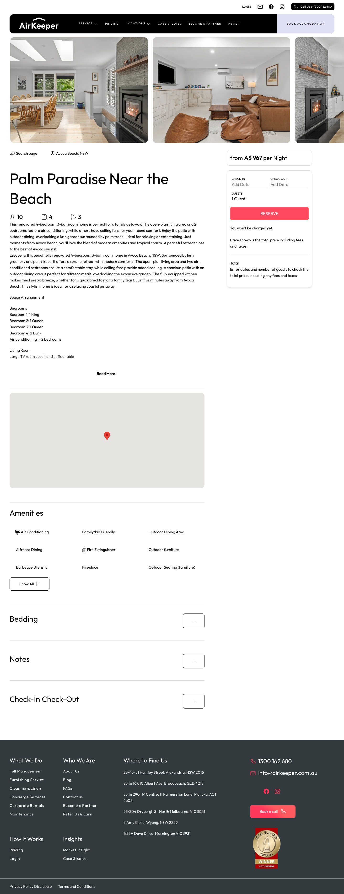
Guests (237, 193)
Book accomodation (306, 23)
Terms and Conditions (76, 886)
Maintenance (22, 813)
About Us (71, 770)
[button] (88, 23)
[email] (260, 6)
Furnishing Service (27, 779)
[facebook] (271, 6)
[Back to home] (39, 23)
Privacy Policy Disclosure (31, 886)
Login (246, 6)
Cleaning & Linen (25, 788)
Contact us (73, 796)
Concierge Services (28, 796)
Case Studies (169, 23)
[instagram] (282, 6)
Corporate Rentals (27, 805)
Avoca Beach (67, 153)
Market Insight (76, 849)
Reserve (269, 213)
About (234, 23)
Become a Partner (204, 23)
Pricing (112, 23)
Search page (23, 153)
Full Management (26, 770)
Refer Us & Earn (77, 813)
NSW (84, 153)
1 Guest (239, 198)
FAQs (68, 788)
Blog (67, 779)
